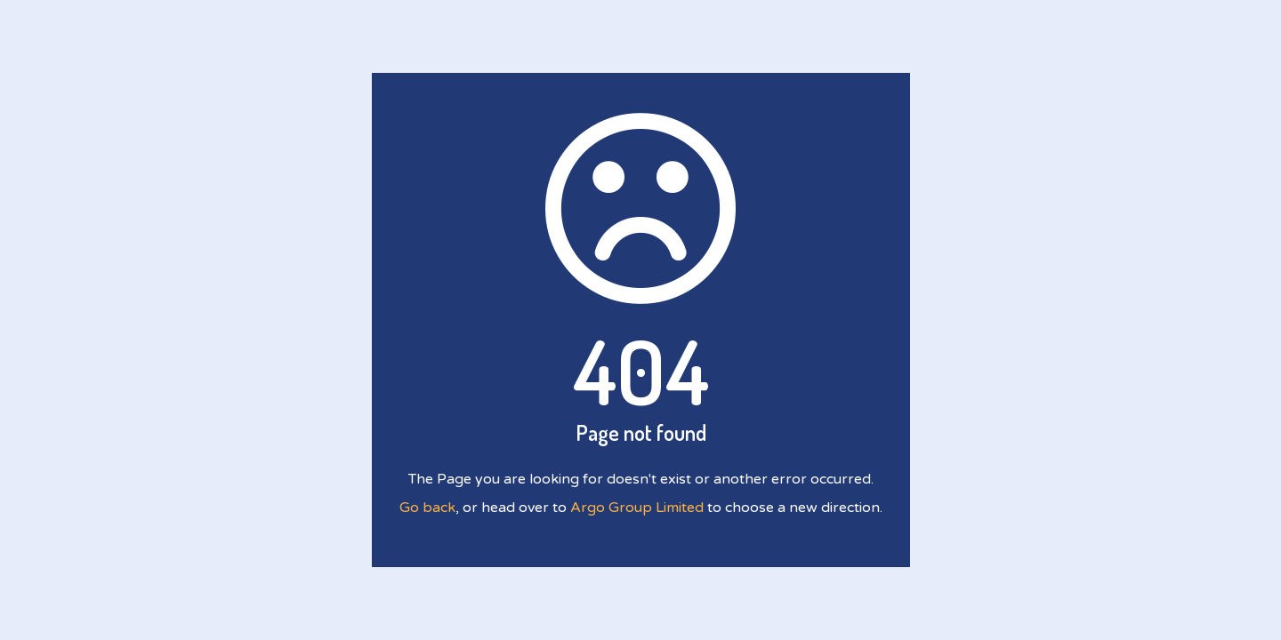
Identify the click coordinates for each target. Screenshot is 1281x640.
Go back (427, 507)
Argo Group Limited (637, 507)
